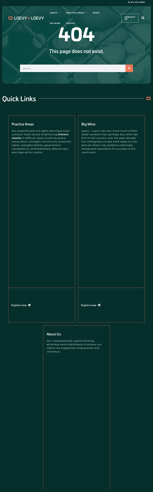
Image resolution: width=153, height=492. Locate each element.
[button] (143, 18)
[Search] (129, 68)
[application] (57, 13)
